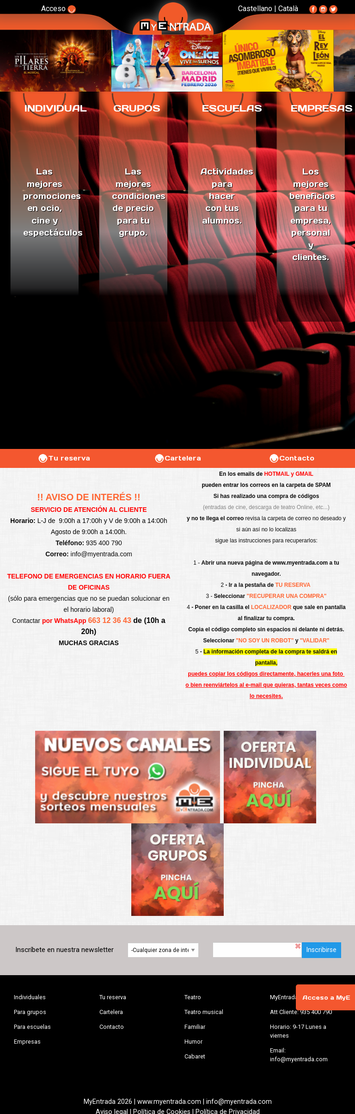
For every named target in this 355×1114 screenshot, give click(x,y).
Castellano (255, 8)
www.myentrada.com (300, 563)
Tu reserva (63, 458)
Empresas (27, 1041)
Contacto (291, 458)
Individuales (30, 997)
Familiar (194, 1026)
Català (288, 8)
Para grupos (30, 1011)
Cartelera (177, 458)
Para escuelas (32, 1026)
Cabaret (194, 1056)
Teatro (192, 997)
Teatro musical (203, 1011)
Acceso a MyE (326, 998)
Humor (193, 1041)
